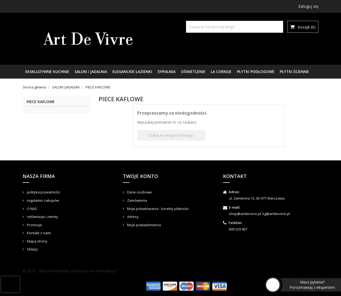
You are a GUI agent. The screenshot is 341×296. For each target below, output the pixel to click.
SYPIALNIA (166, 71)
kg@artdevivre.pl (276, 213)
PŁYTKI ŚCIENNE (294, 71)
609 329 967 (238, 229)
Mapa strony (36, 241)
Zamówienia (136, 200)
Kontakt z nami (38, 232)
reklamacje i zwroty (42, 216)
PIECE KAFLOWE (41, 102)
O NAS (31, 208)
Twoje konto (140, 176)
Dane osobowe (139, 192)
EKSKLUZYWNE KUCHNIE (47, 71)
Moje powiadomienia (143, 224)
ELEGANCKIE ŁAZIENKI (132, 71)
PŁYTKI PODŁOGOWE (255, 71)
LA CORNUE (221, 71)
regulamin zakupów (42, 200)
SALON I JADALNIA (91, 71)
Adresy (132, 216)
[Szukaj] (234, 27)
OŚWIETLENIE (193, 71)
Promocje (34, 224)
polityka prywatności (43, 192)
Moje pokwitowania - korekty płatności (157, 208)
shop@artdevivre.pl (245, 213)
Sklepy (32, 249)
